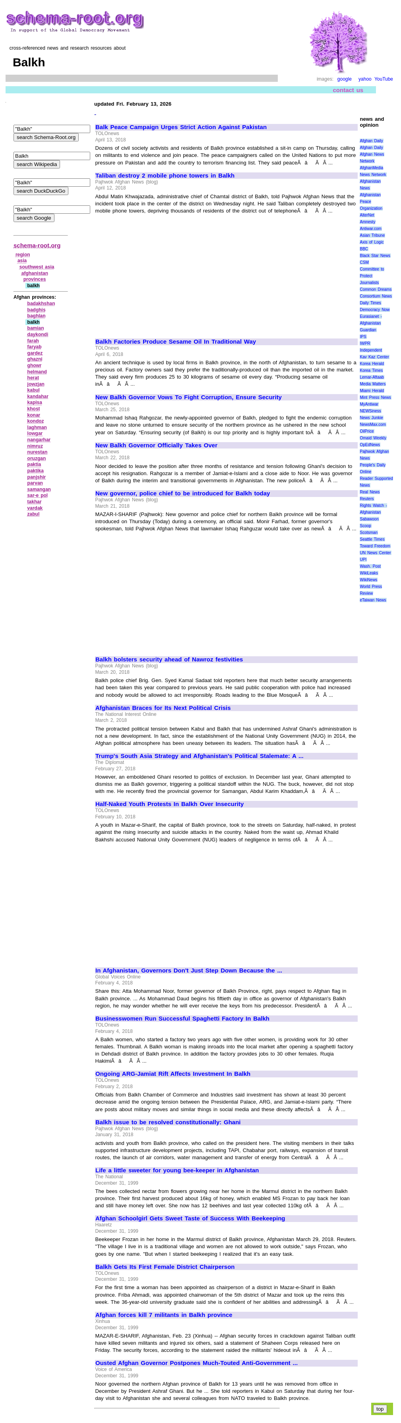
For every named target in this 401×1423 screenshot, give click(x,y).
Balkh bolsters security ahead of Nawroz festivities (169, 659)
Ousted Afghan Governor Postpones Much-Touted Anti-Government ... (196, 1363)
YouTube (383, 79)
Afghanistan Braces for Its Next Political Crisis (163, 708)
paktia (34, 464)
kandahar (37, 396)
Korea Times (371, 370)
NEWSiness (370, 411)
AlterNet (367, 215)
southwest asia (36, 267)
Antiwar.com (370, 228)
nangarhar (39, 440)
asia (22, 260)
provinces (34, 279)
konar (34, 415)
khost (33, 409)
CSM (364, 262)
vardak (35, 508)
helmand (37, 372)
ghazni (35, 359)
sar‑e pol (37, 495)
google (344, 79)
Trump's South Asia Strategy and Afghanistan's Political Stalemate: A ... (199, 756)
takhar (34, 502)
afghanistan (34, 273)
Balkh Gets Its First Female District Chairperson (165, 1267)
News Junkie (371, 418)
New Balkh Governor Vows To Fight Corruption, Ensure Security (188, 397)
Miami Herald (372, 391)
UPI (363, 559)
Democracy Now (374, 309)
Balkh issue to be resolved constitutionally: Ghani (168, 1122)
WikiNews (368, 580)
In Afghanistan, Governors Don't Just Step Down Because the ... (188, 970)
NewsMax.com (373, 424)
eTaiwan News (373, 600)
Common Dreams (375, 289)
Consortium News (376, 296)
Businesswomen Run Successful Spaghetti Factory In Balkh (182, 1018)
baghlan (36, 316)
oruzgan (36, 458)
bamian (35, 328)
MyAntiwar (369, 404)
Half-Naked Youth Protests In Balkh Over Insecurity (169, 804)
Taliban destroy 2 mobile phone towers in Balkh (164, 175)
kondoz (35, 421)
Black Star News (375, 255)
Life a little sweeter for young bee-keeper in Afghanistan (177, 1170)
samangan (39, 489)
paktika (35, 471)
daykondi (37, 334)
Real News (370, 492)
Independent (371, 350)
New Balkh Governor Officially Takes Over (156, 445)
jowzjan (36, 384)
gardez (35, 353)
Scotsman (368, 532)
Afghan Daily (371, 141)
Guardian (368, 330)
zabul (33, 514)
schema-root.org (37, 245)
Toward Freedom (375, 546)
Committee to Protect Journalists (372, 276)
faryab (34, 347)
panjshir (36, 477)
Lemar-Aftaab (372, 377)
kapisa (34, 402)
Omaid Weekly (373, 438)
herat (33, 378)
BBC (364, 249)
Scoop (365, 526)
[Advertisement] (162, 272)
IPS (363, 336)
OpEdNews (370, 445)
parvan (35, 483)
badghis (36, 310)
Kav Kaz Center (374, 357)
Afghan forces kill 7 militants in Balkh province (163, 1315)
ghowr (34, 365)
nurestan (37, 452)
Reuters (367, 499)
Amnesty (367, 222)
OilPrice (367, 431)
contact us (348, 90)
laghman (37, 427)
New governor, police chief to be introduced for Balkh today (182, 493)
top (380, 1409)
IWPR (365, 343)
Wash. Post (370, 566)
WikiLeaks (369, 573)
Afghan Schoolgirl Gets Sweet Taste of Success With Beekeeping (190, 1218)
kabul (33, 390)
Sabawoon (369, 519)
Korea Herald (372, 364)
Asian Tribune (372, 235)
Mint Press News (375, 397)
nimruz (35, 446)
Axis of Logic (372, 242)
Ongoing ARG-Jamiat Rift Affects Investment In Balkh (172, 1074)
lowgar (35, 433)
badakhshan (41, 303)
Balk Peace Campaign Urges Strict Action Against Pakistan (181, 127)
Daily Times (370, 303)
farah (33, 341)
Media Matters (373, 384)
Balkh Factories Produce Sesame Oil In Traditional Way (175, 341)
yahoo (365, 79)
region (22, 254)
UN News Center (375, 553)
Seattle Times (372, 539)
